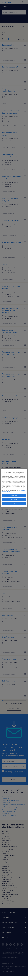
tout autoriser (14, 503)
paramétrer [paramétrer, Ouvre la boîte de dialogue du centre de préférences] (14, 495)
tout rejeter (14, 499)
